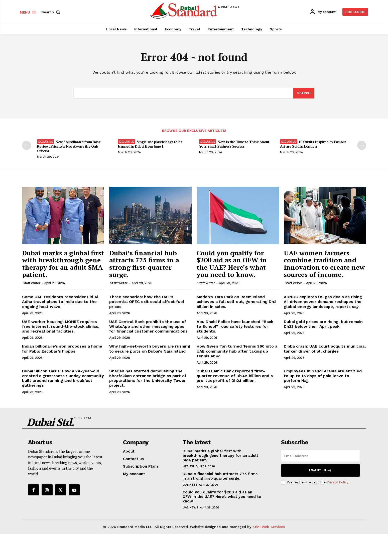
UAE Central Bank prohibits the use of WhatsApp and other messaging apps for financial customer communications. (149, 326)
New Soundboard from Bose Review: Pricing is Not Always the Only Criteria (69, 146)
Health (188, 466)
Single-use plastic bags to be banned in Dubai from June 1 (150, 144)
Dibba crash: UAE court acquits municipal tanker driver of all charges (325, 349)
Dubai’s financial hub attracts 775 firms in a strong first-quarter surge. (144, 264)
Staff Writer (31, 283)
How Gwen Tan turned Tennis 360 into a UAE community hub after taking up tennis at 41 (237, 351)
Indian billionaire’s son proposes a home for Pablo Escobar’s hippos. (62, 349)
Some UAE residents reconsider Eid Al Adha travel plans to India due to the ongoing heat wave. (60, 301)
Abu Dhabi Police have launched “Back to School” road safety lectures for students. (235, 326)
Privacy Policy (337, 482)
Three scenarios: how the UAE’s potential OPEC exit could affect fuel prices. (146, 301)
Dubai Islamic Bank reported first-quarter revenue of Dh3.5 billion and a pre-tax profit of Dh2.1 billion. (235, 376)
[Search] (303, 93)
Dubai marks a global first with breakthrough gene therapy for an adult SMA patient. (63, 264)
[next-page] (361, 145)
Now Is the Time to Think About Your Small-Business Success (234, 144)
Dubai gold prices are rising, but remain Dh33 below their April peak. (323, 324)
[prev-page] (26, 145)
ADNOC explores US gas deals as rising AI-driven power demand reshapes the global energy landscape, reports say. (323, 301)
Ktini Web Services (268, 527)
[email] (320, 456)
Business (190, 484)
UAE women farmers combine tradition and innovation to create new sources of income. (324, 264)
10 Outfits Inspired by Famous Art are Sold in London (313, 144)
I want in (320, 470)
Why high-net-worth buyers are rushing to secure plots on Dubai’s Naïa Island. (149, 349)
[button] (51, 12)
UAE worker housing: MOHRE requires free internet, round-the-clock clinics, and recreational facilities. (60, 326)
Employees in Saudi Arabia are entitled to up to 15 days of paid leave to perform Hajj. (323, 376)
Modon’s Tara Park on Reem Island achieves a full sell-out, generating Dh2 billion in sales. (236, 301)
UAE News (190, 507)
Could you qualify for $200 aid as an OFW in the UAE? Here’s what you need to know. (232, 264)
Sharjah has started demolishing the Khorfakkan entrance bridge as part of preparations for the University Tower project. (147, 378)
